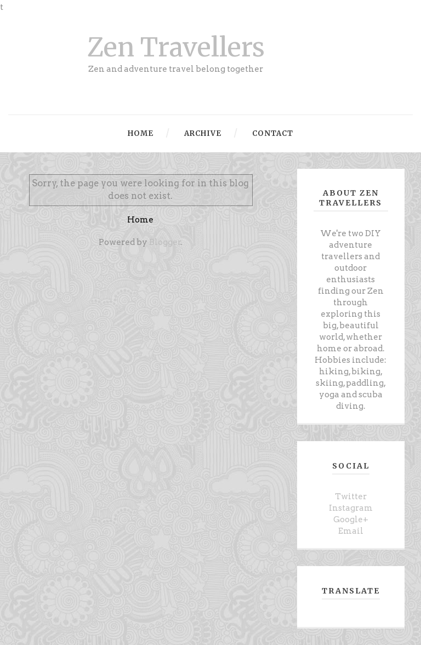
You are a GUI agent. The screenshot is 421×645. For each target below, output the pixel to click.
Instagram (351, 508)
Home (140, 133)
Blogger (165, 242)
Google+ (350, 519)
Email (350, 531)
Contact (271, 133)
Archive (201, 133)
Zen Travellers (176, 47)
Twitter (351, 496)
